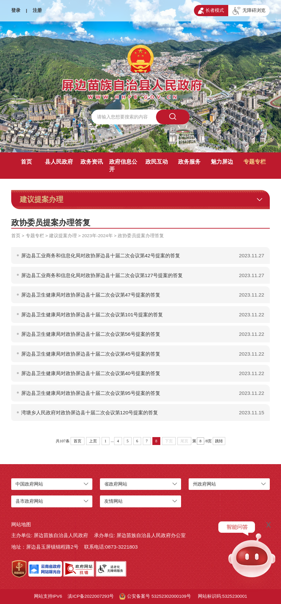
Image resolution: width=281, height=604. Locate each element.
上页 (93, 441)
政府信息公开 (123, 166)
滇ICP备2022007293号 (91, 596)
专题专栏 (254, 162)
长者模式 (211, 11)
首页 (26, 162)
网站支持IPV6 (48, 596)
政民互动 (156, 162)
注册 (37, 10)
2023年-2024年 (97, 235)
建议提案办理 (63, 235)
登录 (15, 10)
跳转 (219, 441)
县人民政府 (59, 162)
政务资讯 (91, 162)
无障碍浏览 (249, 11)
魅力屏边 (222, 162)
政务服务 (189, 162)
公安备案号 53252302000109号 (155, 596)
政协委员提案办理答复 (141, 235)
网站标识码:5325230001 (222, 596)
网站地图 (21, 524)
